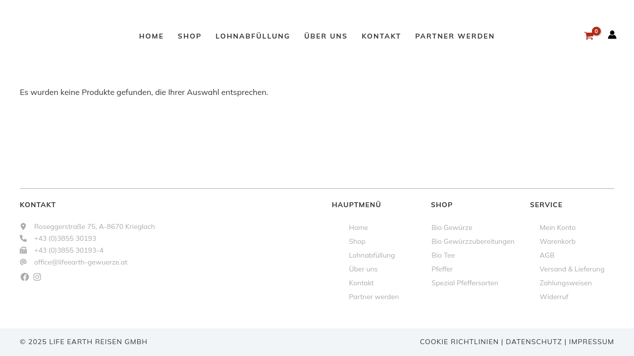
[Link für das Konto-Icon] (612, 34)
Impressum (591, 341)
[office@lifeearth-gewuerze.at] (73, 262)
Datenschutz (534, 341)
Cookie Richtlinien (459, 341)
